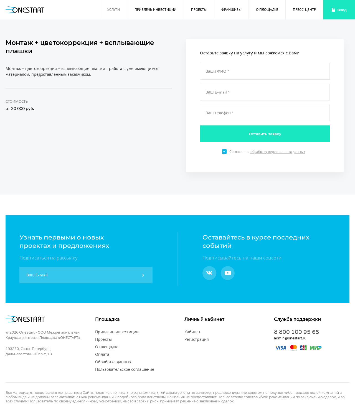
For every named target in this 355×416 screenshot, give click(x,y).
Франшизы (231, 9)
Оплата (102, 354)
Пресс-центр (304, 9)
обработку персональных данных (277, 152)
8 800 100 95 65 (296, 332)
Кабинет (192, 331)
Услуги (113, 9)
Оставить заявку (265, 134)
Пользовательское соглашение (124, 369)
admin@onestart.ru (290, 338)
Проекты (199, 9)
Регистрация (196, 339)
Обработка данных (113, 361)
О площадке (267, 9)
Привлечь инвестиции (155, 9)
